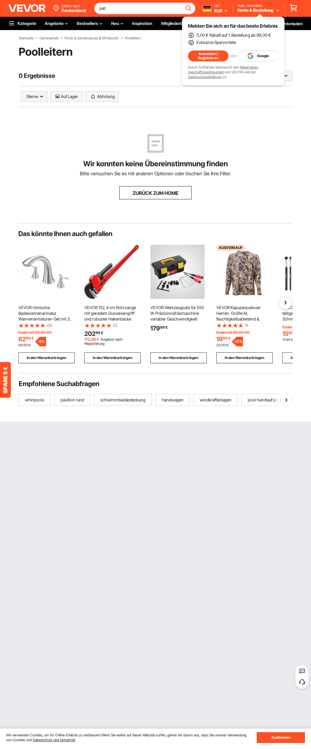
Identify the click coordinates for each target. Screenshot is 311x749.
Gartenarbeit (48, 38)
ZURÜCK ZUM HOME (155, 193)
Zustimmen (281, 737)
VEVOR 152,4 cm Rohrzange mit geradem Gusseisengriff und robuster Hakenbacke (110, 313)
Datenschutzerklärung (205, 77)
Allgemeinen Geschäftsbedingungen (223, 69)
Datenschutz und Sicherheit (54, 740)
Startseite (26, 38)
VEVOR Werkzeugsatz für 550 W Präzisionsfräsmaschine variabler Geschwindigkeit (177, 313)
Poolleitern (133, 38)
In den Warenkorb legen (46, 357)
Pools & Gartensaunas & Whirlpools (91, 38)
